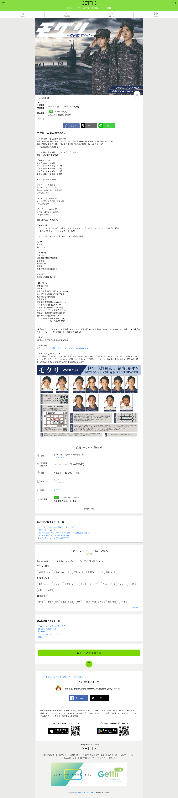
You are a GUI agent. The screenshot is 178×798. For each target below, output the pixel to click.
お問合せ (101, 758)
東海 (79, 602)
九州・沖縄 (111, 602)
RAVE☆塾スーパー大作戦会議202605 (53, 538)
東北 (49, 602)
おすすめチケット (62, 572)
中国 (94, 602)
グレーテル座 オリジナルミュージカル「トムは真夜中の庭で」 (64, 533)
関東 (57, 602)
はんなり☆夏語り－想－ (48, 629)
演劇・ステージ (73, 584)
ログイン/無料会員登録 (89, 653)
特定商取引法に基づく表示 (93, 755)
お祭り (40, 590)
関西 (86, 602)
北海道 (40, 602)
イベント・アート (109, 584)
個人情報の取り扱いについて (54, 755)
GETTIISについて (87, 758)
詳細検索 (135, 607)
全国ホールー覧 (127, 755)
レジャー (123, 584)
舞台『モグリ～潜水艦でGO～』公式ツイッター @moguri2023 (62, 348)
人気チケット (79, 572)
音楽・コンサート (45, 584)
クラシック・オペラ (90, 584)
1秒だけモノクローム (46, 530)
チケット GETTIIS (85, 792)
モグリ (56, 490)
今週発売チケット (45, 572)
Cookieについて (70, 758)
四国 (101, 602)
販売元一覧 (112, 755)
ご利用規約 (74, 755)
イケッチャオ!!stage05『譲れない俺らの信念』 (57, 527)
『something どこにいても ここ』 (52, 626)
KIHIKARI (42, 631)
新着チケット (111, 572)
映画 (132, 584)
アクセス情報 (59, 457)
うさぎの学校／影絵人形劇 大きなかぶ (54, 535)
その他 (50, 590)
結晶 (40, 637)
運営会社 (112, 758)
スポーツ (59, 584)
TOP (89, 665)
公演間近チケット (94, 572)
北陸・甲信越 (68, 602)
